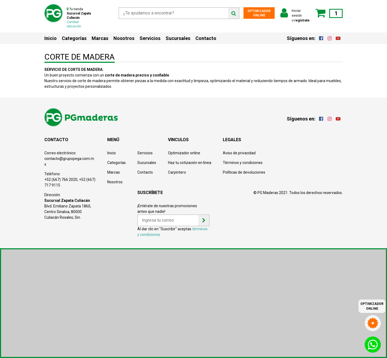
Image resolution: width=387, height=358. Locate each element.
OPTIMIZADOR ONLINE (259, 13)
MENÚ (113, 139)
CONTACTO (56, 139)
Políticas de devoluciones (244, 172)
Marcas (100, 38)
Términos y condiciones (243, 162)
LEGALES (232, 139)
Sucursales (178, 38)
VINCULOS (178, 139)
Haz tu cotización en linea (189, 162)
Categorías (74, 38)
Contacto (205, 38)
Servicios (149, 38)
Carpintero (177, 172)
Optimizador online (184, 153)
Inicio (50, 38)
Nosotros (123, 38)
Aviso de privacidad (239, 153)
